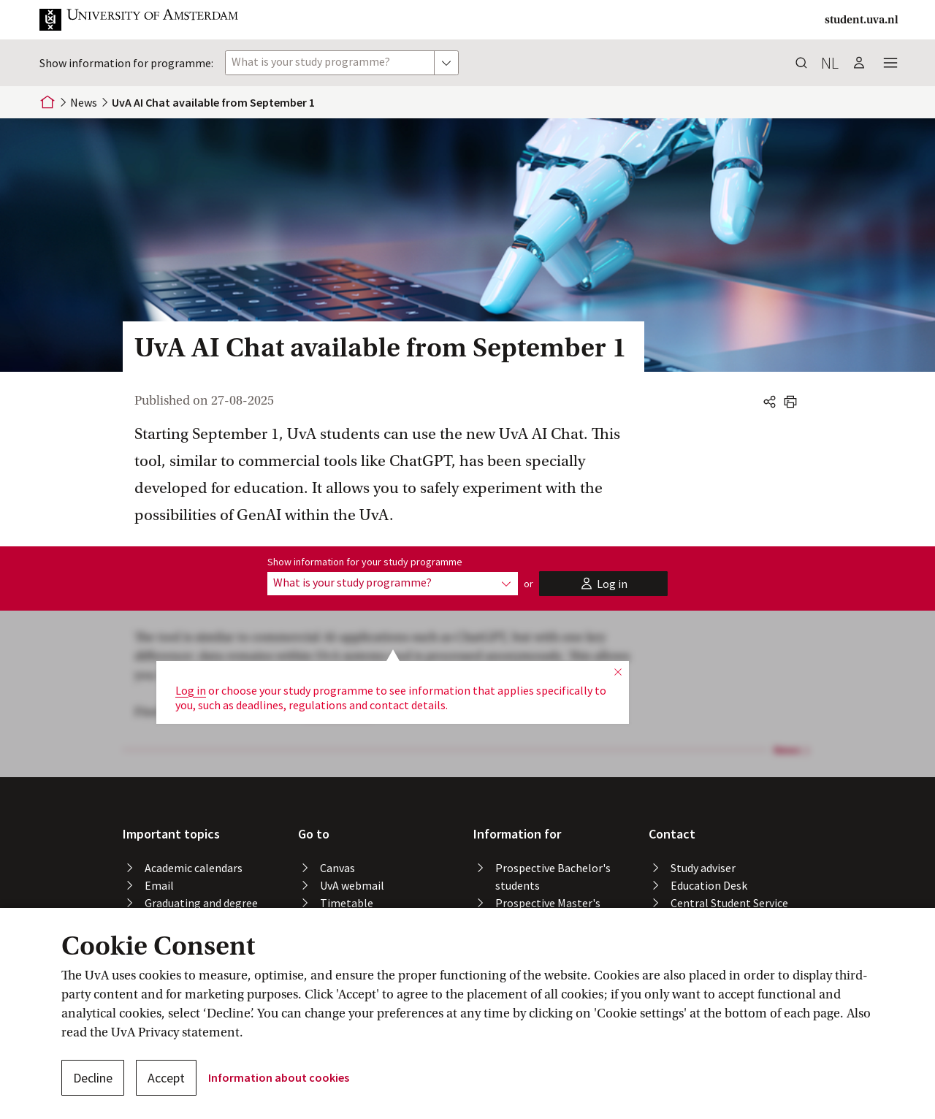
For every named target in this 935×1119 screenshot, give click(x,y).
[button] (150, 20)
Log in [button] (190, 645)
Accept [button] (166, 1077)
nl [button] (830, 63)
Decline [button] (92, 1077)
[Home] (47, 102)
